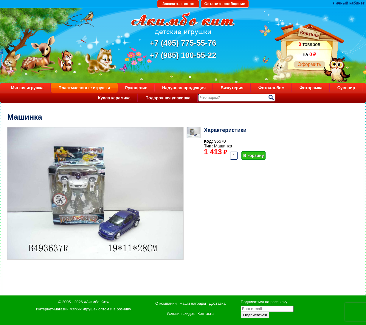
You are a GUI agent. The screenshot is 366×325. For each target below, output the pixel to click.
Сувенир (346, 87)
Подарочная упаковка (167, 98)
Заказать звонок (178, 3)
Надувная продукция (184, 87)
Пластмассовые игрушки (84, 87)
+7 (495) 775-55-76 (183, 42)
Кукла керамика (114, 98)
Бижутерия (232, 87)
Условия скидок (181, 313)
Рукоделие (136, 87)
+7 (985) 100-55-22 (183, 55)
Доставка (217, 303)
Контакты (206, 313)
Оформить (309, 64)
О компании (166, 303)
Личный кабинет (349, 3)
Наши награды (193, 303)
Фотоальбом (271, 87)
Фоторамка (311, 87)
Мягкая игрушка (27, 87)
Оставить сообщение (224, 3)
